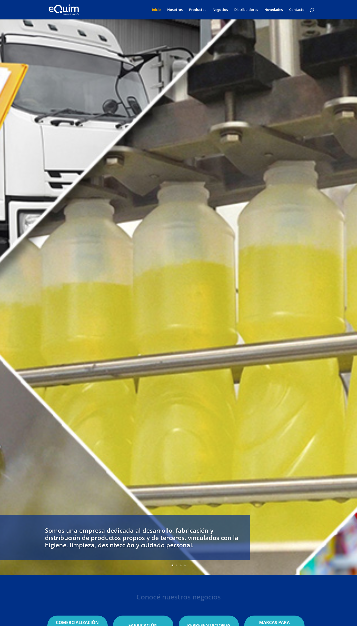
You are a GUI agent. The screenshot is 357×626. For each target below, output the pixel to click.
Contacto (297, 10)
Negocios (220, 10)
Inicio (156, 10)
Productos (197, 10)
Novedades (273, 10)
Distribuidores (246, 10)
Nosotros (175, 10)
